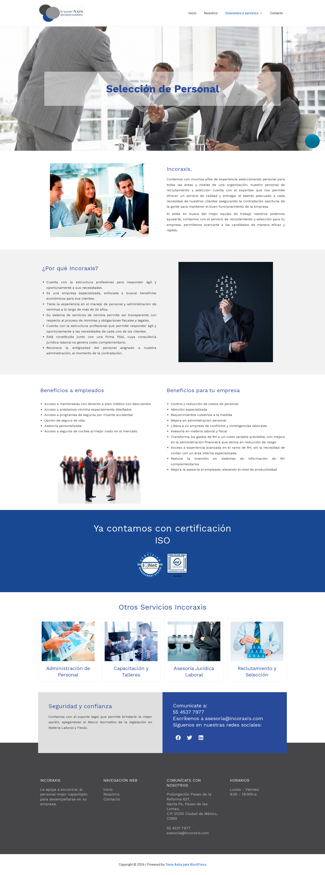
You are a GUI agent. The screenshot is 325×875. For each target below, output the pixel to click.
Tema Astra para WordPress (186, 865)
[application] (262, 13)
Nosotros (213, 13)
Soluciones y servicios (245, 13)
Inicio (196, 13)
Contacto (277, 13)
